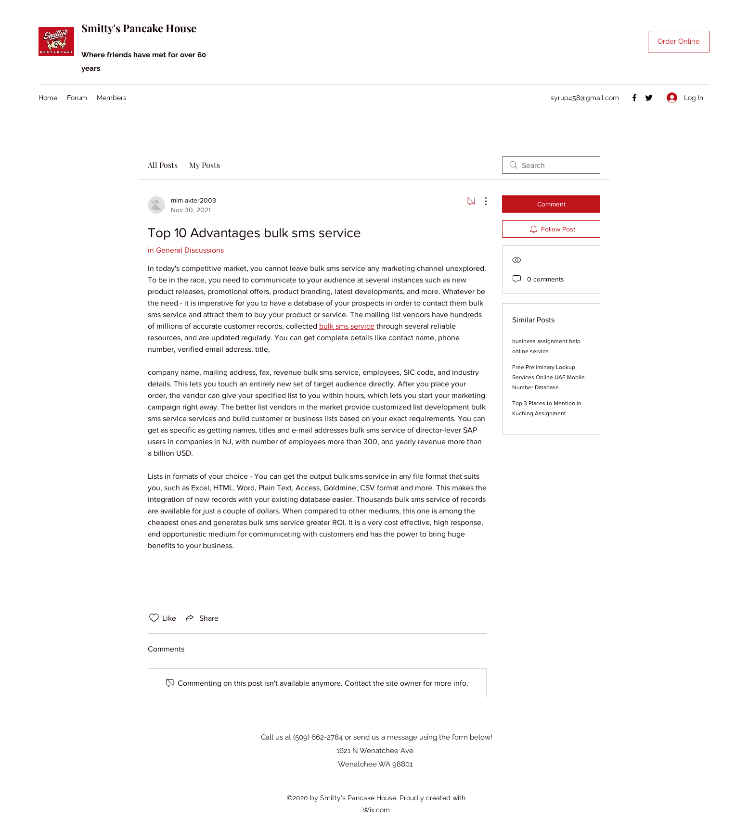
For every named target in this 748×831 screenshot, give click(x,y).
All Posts (163, 165)
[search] (551, 165)
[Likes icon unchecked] (154, 618)
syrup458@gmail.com (585, 98)
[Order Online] (678, 41)
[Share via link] (201, 618)
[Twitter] (649, 97)
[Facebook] (634, 97)
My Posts (204, 165)
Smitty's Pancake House (138, 28)
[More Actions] (481, 201)
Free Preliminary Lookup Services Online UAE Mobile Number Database (548, 377)
